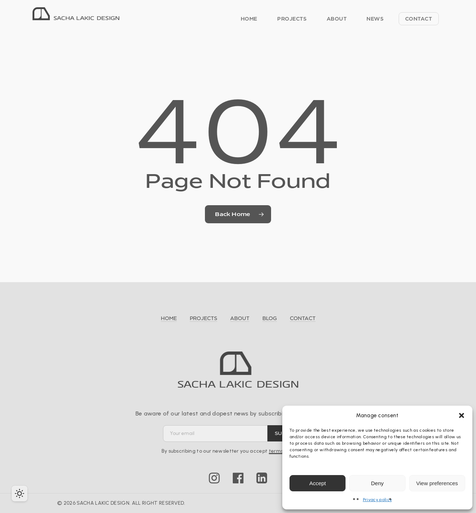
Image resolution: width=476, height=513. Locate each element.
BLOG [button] (269, 318)
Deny (377, 483)
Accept (317, 483)
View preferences (437, 483)
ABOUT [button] (239, 318)
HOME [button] (169, 318)
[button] (461, 415)
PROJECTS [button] (203, 318)
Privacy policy (377, 499)
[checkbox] (19, 493)
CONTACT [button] (303, 318)
